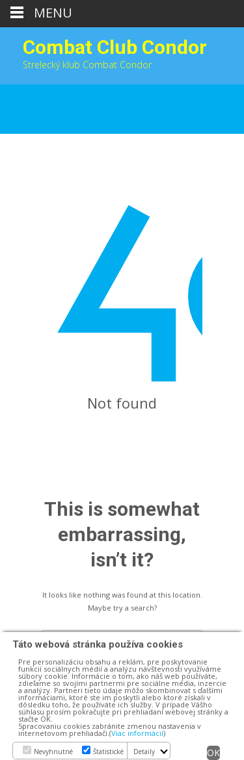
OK (213, 752)
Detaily (144, 751)
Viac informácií (137, 733)
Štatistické (108, 751)
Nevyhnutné (53, 751)
